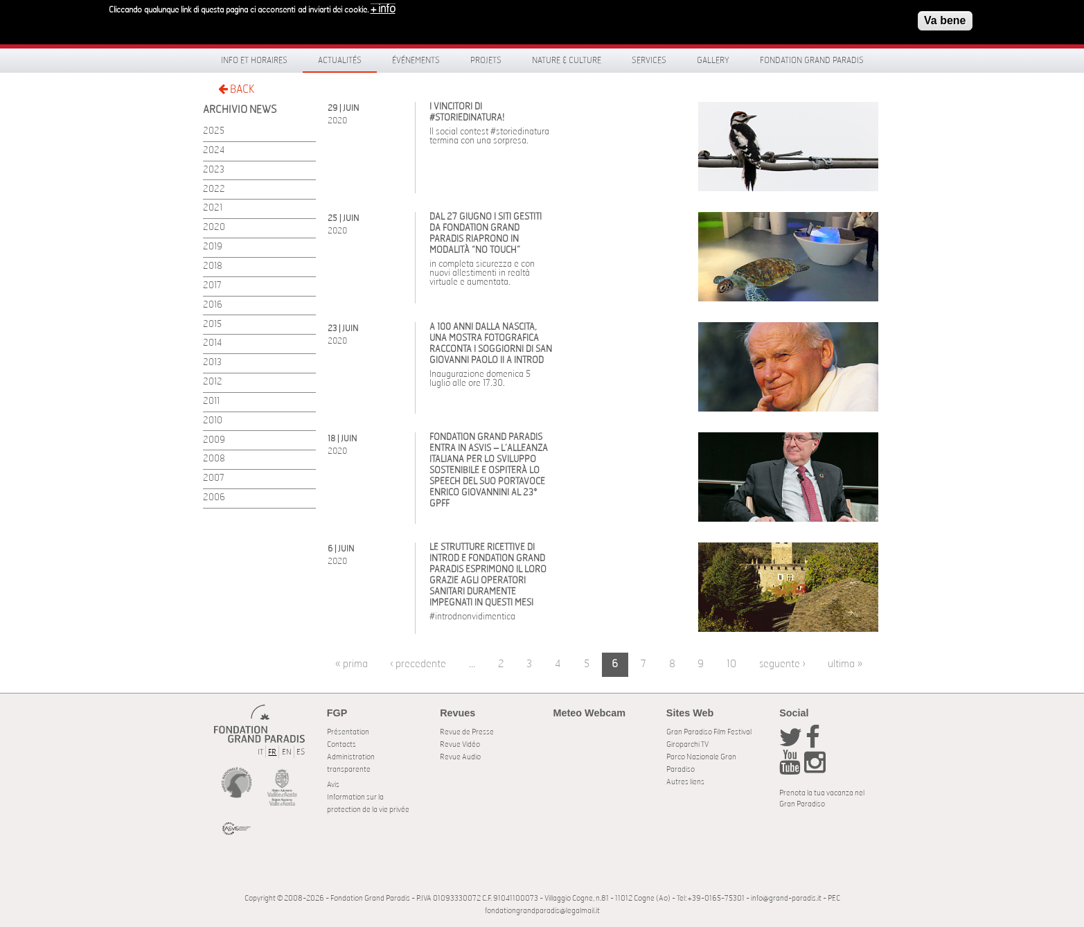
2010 (212, 420)
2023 (213, 170)
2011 (211, 401)
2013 (212, 362)
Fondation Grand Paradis (812, 60)
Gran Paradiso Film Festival (709, 732)
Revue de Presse (467, 732)
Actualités (340, 60)
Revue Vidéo (460, 744)
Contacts (341, 744)
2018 (212, 266)
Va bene (945, 15)
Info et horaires (254, 60)
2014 (212, 343)
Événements (416, 60)
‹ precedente (418, 664)
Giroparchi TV (687, 744)
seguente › (782, 664)
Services (649, 60)
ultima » (845, 664)
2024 (213, 150)
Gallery (713, 60)
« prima (351, 664)
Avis (333, 784)
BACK (236, 89)
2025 (213, 131)
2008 (214, 459)
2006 (214, 497)
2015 (212, 324)
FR (272, 752)
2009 (214, 440)
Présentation (348, 732)
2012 (212, 382)
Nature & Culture (566, 60)
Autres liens (685, 782)
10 (731, 664)
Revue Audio (460, 757)
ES (300, 752)
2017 (212, 285)
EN (287, 752)
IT (260, 752)
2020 (214, 227)
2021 (212, 208)
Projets (485, 60)
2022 (214, 189)
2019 (212, 246)
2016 (212, 305)
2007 (213, 478)
